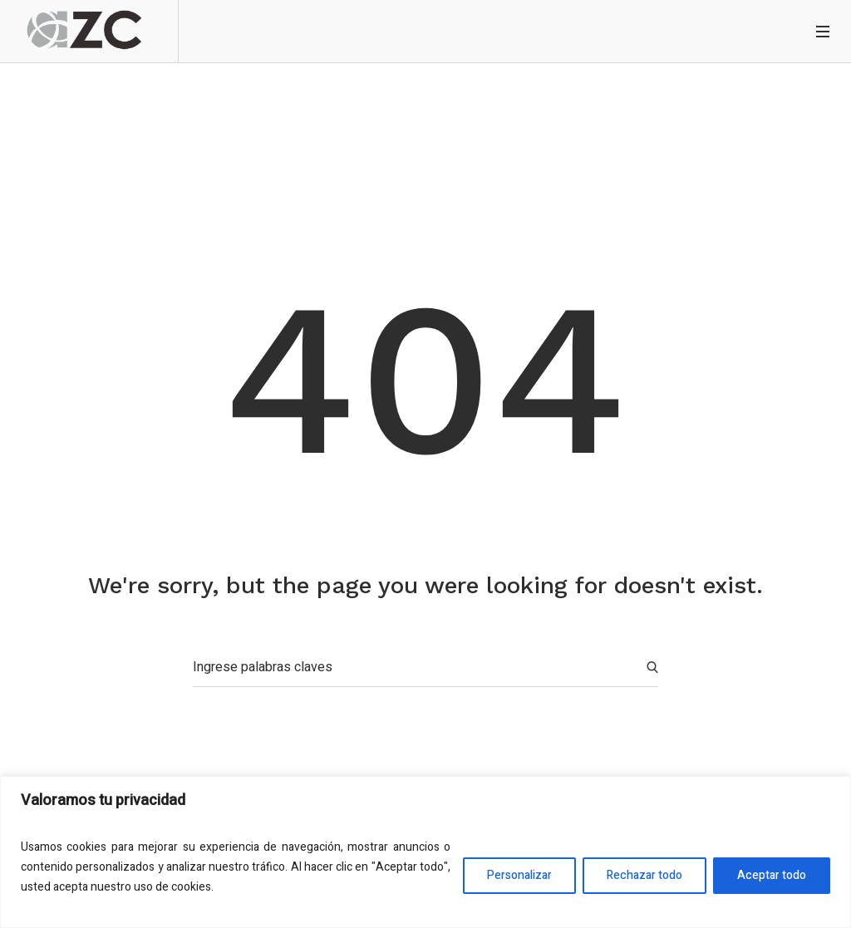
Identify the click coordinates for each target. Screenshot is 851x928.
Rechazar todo (644, 875)
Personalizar (519, 875)
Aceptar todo (771, 875)
